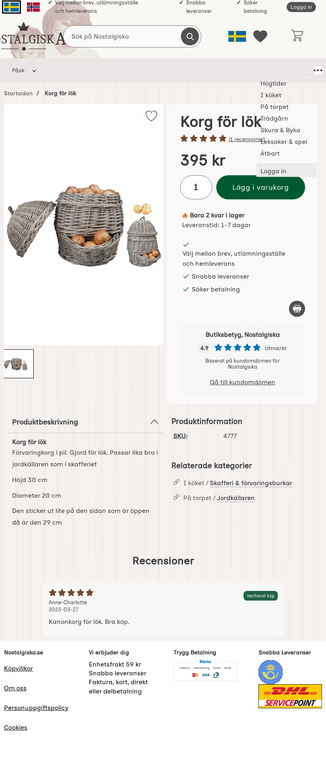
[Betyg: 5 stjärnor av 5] (242, 139)
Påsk (18, 70)
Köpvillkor (18, 668)
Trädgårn (167, 70)
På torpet (128, 70)
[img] (151, 116)
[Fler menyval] (309, 70)
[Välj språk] (237, 36)
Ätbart (285, 70)
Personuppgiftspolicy (36, 708)
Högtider (58, 70)
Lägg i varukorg (260, 187)
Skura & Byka (206, 70)
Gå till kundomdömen (242, 382)
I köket (93, 70)
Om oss (15, 688)
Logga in (301, 7)
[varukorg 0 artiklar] (297, 36)
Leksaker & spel (246, 70)
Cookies (15, 727)
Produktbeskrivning (85, 422)
